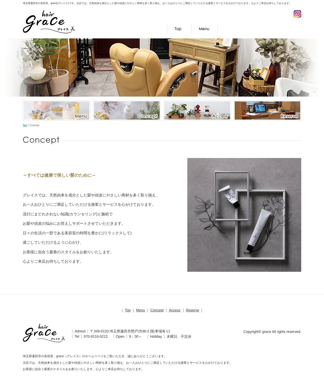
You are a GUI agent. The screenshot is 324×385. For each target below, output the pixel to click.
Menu (204, 28)
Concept (233, 28)
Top (179, 28)
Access (262, 28)
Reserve (288, 28)
